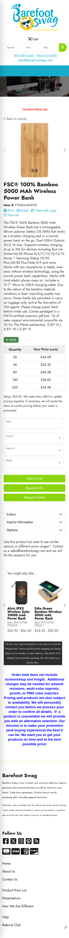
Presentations (11, 898)
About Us (8, 871)
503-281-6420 (24, 55)
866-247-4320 (47, 55)
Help (5, 917)
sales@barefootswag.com (35, 60)
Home (6, 863)
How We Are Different (17, 906)
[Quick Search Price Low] (33, 47)
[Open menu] (61, 71)
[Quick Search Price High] (50, 47)
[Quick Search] (13, 47)
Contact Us (9, 879)
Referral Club (11, 925)
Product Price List (14, 890)
